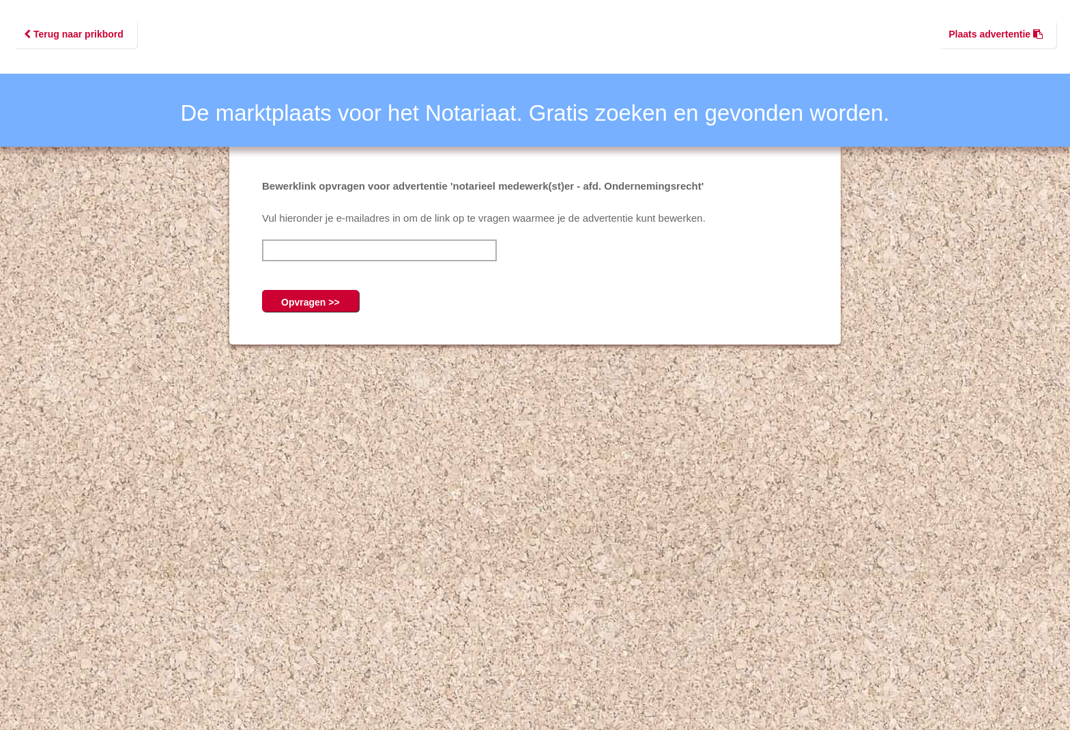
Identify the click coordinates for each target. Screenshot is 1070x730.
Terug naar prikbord (74, 34)
